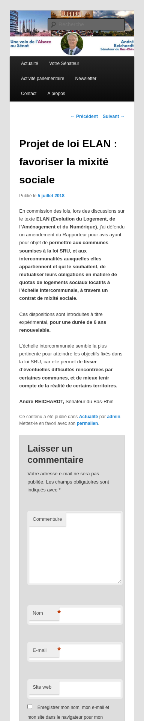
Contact (28, 93)
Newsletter (86, 78)
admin (113, 416)
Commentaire (47, 519)
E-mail (46, 650)
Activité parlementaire (42, 78)
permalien (87, 423)
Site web (42, 687)
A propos (56, 93)
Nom (46, 613)
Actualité (29, 63)
